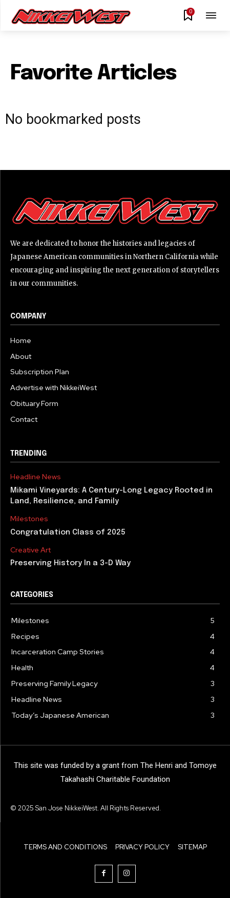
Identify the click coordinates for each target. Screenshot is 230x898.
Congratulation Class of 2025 (68, 532)
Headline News (35, 477)
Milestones (29, 519)
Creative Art (30, 550)
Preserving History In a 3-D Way (70, 563)
